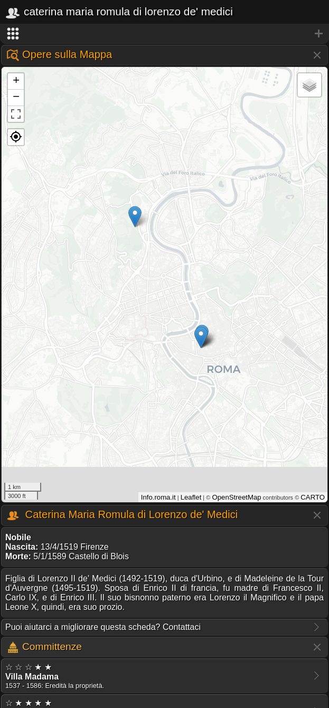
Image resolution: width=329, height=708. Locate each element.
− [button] (16, 98)
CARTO (312, 497)
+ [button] (16, 81)
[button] (16, 137)
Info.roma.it (158, 497)
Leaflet (191, 497)
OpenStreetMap (236, 497)
